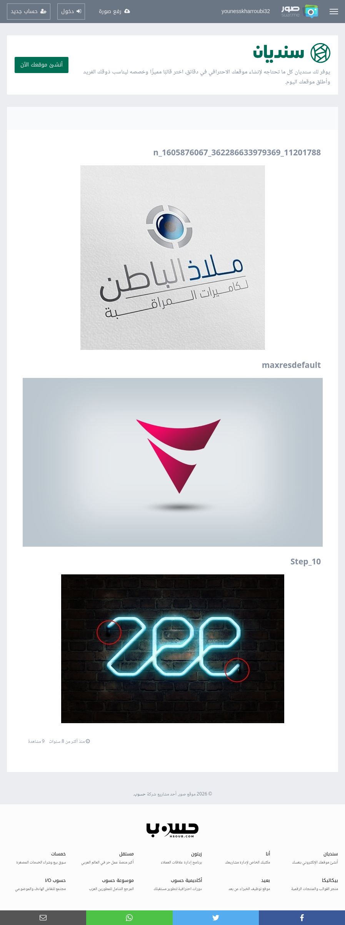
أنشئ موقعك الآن (41, 65)
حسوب (140, 794)
